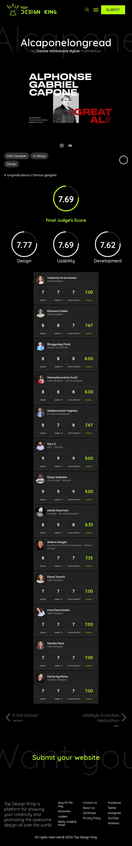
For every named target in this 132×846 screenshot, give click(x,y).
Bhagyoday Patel (58, 344)
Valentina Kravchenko (62, 277)
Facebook (114, 802)
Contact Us (90, 802)
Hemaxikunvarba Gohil (62, 377)
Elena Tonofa (56, 576)
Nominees (64, 811)
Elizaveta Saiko (57, 311)
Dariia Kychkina (57, 676)
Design (11, 164)
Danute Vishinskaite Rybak (58, 51)
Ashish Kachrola (57, 510)
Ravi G (51, 444)
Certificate (89, 813)
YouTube (113, 818)
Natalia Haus (55, 643)
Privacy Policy (92, 818)
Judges (62, 816)
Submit (113, 9)
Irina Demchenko (58, 610)
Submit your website (66, 757)
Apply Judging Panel (67, 823)
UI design (39, 156)
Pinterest (113, 823)
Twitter (112, 808)
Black (123, 160)
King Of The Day (65, 804)
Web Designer (17, 156)
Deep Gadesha (57, 477)
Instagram (114, 813)
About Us (89, 808)
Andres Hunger (57, 542)
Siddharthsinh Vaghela (62, 410)
